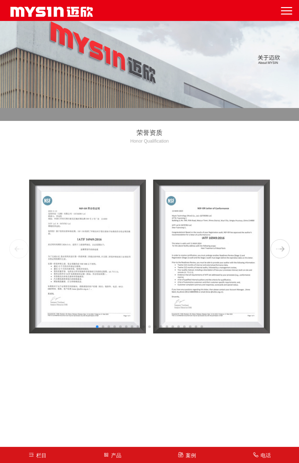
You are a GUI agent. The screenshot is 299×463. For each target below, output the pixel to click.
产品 (112, 454)
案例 (187, 454)
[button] (97, 345)
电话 (262, 454)
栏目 (37, 454)
